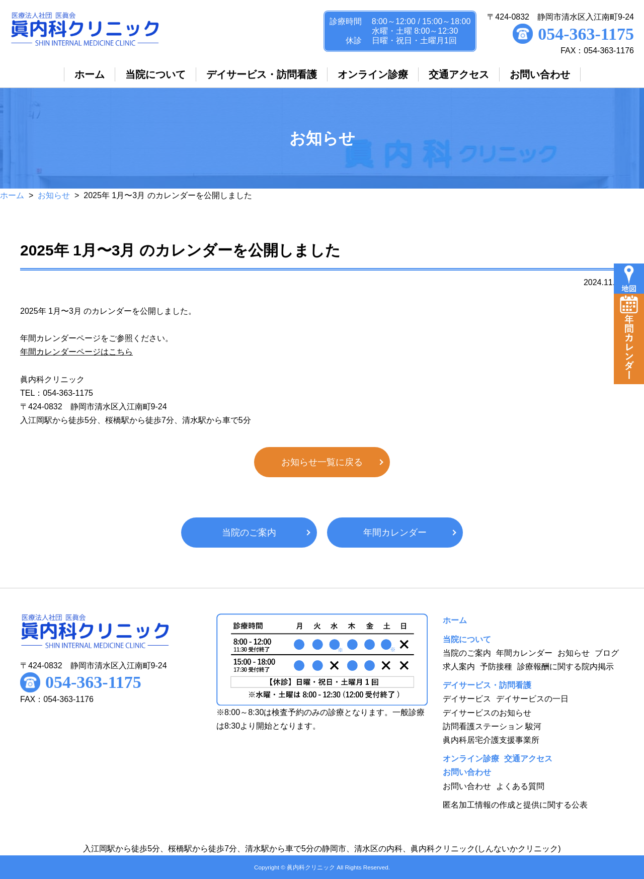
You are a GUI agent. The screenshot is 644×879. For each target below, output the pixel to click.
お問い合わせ (467, 786)
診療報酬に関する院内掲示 (565, 666)
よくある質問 (520, 786)
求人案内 (459, 666)
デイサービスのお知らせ (487, 713)
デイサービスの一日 (532, 698)
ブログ (607, 653)
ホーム (12, 195)
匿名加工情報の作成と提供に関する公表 (515, 805)
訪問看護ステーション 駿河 (492, 726)
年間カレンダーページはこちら (76, 351)
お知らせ (54, 195)
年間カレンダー (395, 533)
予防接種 (496, 666)
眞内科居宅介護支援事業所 (491, 740)
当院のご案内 (249, 533)
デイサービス (467, 698)
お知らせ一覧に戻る (322, 462)
